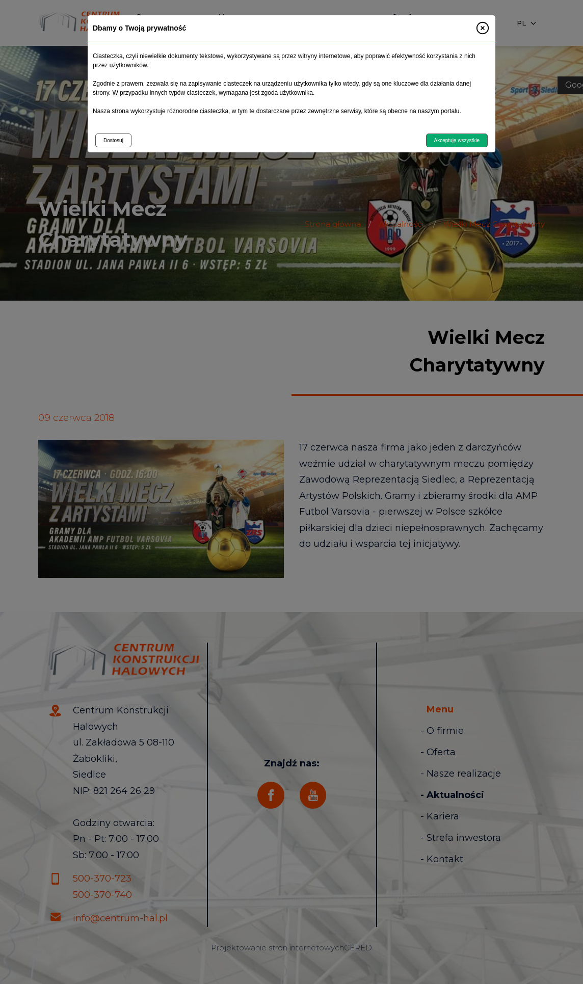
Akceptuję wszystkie (457, 140)
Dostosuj (113, 140)
